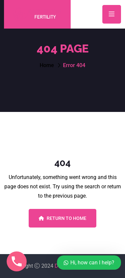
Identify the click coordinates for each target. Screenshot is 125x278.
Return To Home (62, 218)
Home (47, 65)
